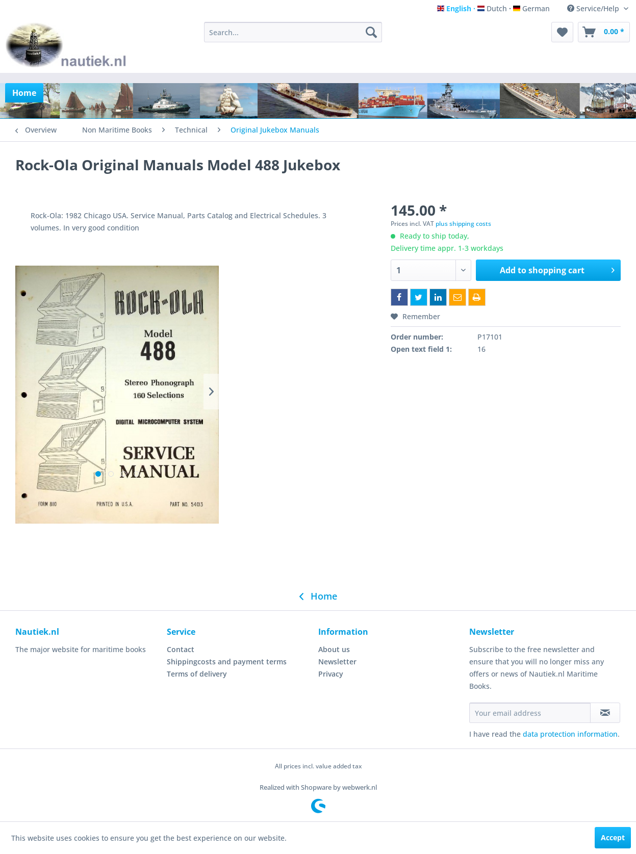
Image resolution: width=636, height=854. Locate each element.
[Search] (371, 32)
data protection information (570, 734)
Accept (613, 837)
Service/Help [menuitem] (594, 8)
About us (334, 649)
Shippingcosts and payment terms (227, 661)
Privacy (330, 674)
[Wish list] (562, 32)
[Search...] (293, 32)
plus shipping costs (463, 223)
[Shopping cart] (604, 32)
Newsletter (337, 661)
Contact (180, 649)
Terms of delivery (197, 674)
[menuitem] (293, 32)
